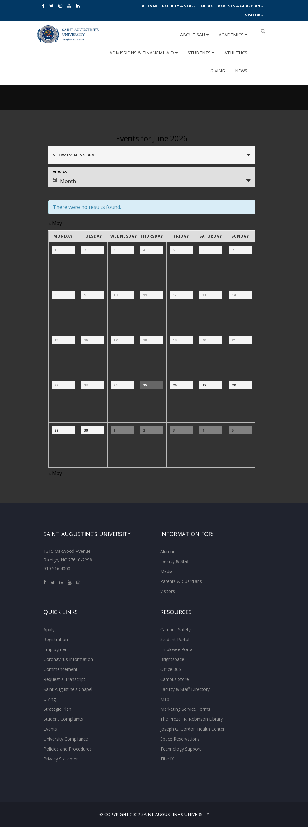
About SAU (194, 35)
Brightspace (172, 659)
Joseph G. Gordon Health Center (192, 729)
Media (207, 6)
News (241, 71)
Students (201, 53)
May (55, 223)
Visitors (254, 15)
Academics (233, 35)
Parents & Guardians (240, 6)
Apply (49, 629)
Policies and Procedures (68, 749)
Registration (56, 639)
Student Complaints (63, 719)
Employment (56, 649)
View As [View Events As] (60, 171)
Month (64, 181)
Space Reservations (180, 739)
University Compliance (66, 739)
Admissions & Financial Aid (144, 53)
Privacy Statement (62, 759)
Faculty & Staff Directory (185, 689)
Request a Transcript (64, 679)
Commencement (60, 669)
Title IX (167, 759)
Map (164, 699)
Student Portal (174, 639)
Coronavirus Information (68, 659)
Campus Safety (175, 629)
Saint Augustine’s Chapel (68, 689)
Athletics (235, 53)
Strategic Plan (57, 709)
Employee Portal (177, 649)
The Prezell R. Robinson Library (191, 719)
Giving (217, 71)
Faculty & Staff (179, 6)
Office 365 (170, 669)
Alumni (149, 6)
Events (50, 729)
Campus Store (174, 679)
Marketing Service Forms (185, 709)
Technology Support (180, 749)
